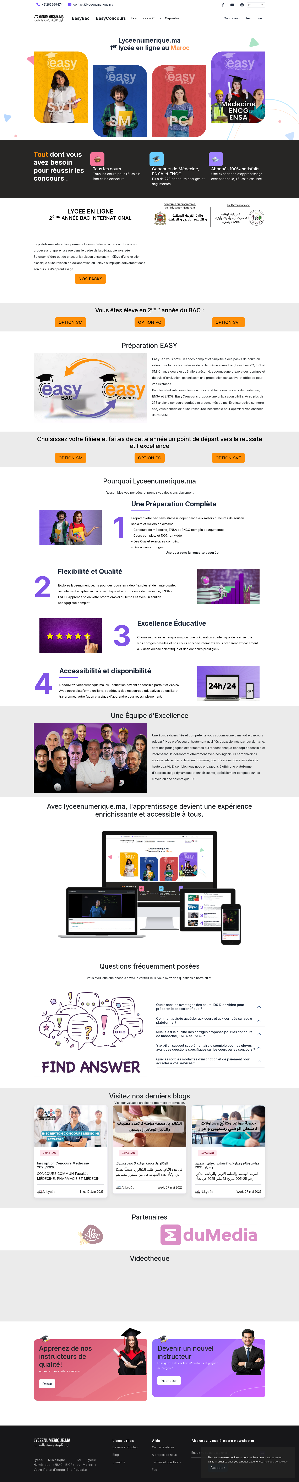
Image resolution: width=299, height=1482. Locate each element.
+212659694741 (49, 4)
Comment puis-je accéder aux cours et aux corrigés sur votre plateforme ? (204, 1020)
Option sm (71, 322)
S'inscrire (119, 1462)
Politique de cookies (276, 1461)
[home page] (49, 18)
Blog (116, 1454)
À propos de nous (164, 1454)
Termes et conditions (166, 1462)
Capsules (172, 18)
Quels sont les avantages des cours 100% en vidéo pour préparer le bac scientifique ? (200, 1007)
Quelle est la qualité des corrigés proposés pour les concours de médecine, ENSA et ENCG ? (204, 1034)
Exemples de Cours (146, 18)
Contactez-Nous (163, 1447)
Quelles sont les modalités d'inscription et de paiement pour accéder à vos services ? (203, 1061)
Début (47, 1384)
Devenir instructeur (125, 1447)
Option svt (228, 322)
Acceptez (217, 1468)
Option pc (149, 322)
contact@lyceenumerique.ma (90, 4)
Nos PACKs (90, 278)
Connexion (232, 18)
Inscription (254, 18)
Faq (154, 1469)
